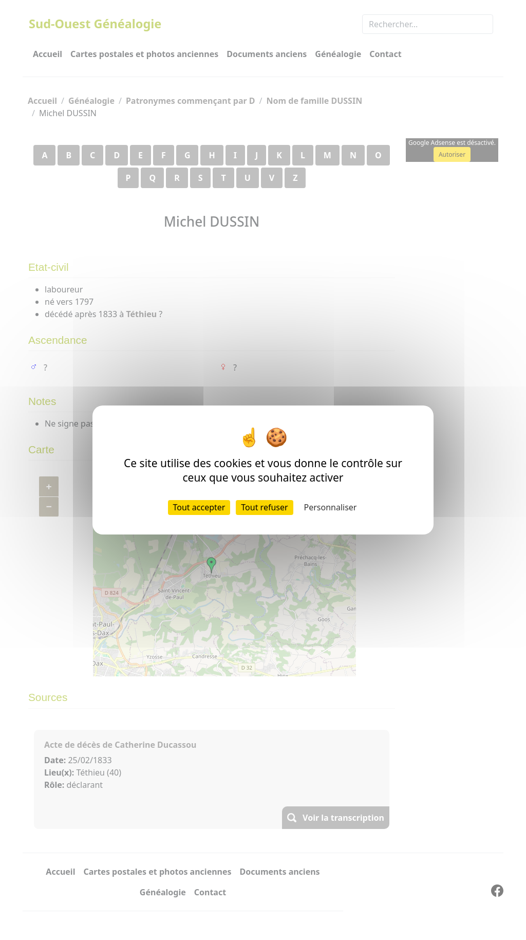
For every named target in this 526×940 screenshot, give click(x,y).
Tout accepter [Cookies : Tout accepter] (199, 507)
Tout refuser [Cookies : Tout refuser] (264, 507)
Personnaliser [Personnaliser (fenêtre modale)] (330, 507)
